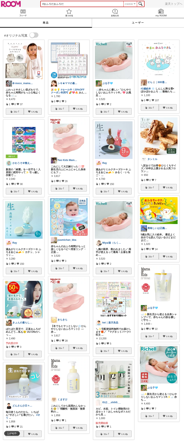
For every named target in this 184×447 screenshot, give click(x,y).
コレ (16, 112)
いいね (34, 112)
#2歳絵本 (146, 88)
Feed (23, 13)
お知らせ (115, 13)
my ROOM (161, 13)
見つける (69, 13)
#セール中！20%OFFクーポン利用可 (68, 91)
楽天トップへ (173, 3)
